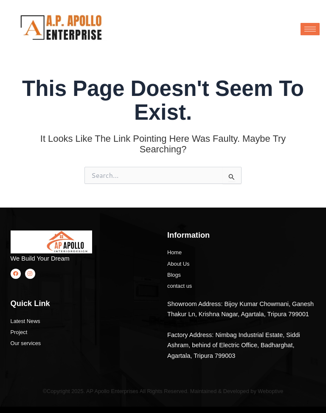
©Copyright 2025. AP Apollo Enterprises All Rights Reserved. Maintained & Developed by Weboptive (163, 391)
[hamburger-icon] (310, 29)
